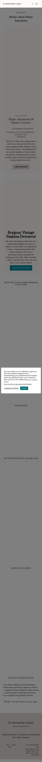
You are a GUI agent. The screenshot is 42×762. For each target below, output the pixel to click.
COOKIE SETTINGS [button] (11, 388)
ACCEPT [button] (24, 388)
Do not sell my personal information (18, 384)
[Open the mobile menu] (36, 3)
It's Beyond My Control (12, 4)
